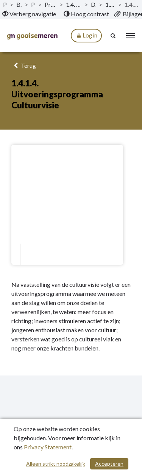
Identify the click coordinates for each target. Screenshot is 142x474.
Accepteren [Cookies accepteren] (109, 463)
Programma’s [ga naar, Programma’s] (33, 4)
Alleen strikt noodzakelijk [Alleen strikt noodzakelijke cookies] (55, 463)
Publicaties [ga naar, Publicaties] (5, 4)
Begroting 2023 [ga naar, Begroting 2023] (19, 4)
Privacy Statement (48, 447)
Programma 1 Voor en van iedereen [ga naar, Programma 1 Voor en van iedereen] (50, 4)
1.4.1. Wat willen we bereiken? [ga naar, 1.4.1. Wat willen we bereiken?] (110, 4)
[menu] (130, 35)
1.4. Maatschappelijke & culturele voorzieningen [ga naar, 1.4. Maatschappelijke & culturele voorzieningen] (74, 4)
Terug (23, 65)
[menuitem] (29, 14)
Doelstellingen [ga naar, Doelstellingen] (93, 4)
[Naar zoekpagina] (113, 35)
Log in (86, 36)
